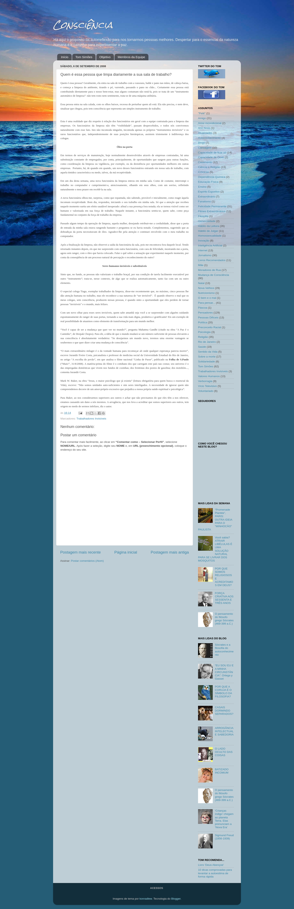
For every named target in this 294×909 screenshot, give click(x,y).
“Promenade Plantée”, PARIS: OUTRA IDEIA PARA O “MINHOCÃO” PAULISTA (215, 519)
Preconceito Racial (209, 327)
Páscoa (202, 307)
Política (202, 322)
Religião (203, 336)
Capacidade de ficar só (212, 152)
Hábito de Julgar (208, 230)
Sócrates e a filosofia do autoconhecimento (224, 649)
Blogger (175, 898)
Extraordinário (206, 196)
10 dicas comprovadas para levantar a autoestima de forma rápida (215, 873)
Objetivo (105, 57)
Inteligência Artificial (210, 245)
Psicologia (204, 332)
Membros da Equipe (131, 57)
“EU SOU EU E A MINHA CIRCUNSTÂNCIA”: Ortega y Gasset (224, 672)
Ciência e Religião (209, 167)
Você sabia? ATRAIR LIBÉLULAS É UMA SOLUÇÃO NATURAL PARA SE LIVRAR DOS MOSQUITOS (215, 549)
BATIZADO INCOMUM (221, 771)
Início (64, 57)
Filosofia (203, 216)
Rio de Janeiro (207, 341)
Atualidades (205, 132)
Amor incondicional (209, 123)
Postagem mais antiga (170, 552)
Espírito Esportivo (209, 191)
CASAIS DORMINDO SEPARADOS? (224, 710)
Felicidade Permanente (212, 206)
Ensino (202, 186)
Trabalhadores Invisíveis (91, 418)
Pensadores (205, 312)
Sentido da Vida (207, 351)
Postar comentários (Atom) (87, 560)
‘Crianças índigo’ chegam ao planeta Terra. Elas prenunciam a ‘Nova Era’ (224, 819)
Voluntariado (205, 390)
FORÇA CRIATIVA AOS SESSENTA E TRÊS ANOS (224, 598)
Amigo (202, 118)
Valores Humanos (209, 376)
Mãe (200, 265)
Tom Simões (83, 57)
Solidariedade (206, 361)
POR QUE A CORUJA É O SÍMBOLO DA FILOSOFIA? (223, 691)
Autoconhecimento (209, 137)
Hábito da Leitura (208, 226)
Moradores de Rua (209, 270)
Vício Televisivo (207, 386)
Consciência (83, 25)
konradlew (145, 898)
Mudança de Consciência (213, 274)
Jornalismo (204, 255)
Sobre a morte (207, 356)
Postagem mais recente (80, 552)
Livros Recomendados (211, 260)
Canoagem (205, 147)
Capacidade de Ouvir (211, 157)
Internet (202, 250)
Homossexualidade (210, 235)
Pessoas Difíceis (208, 317)
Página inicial (125, 552)
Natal (201, 283)
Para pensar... (206, 302)
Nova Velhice (206, 288)
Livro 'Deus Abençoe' (211, 864)
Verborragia (205, 381)
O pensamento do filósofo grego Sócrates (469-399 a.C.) (224, 618)
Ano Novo (204, 128)
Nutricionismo (206, 292)
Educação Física (208, 181)
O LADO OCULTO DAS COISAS (224, 752)
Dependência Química (211, 176)
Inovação (203, 240)
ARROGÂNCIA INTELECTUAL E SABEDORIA (224, 731)
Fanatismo (204, 201)
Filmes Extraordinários (211, 211)
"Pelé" (202, 113)
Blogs (201, 142)
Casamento (205, 162)
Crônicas (203, 172)
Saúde (202, 346)
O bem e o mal (207, 297)
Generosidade (206, 221)
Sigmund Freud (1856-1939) (224, 837)
